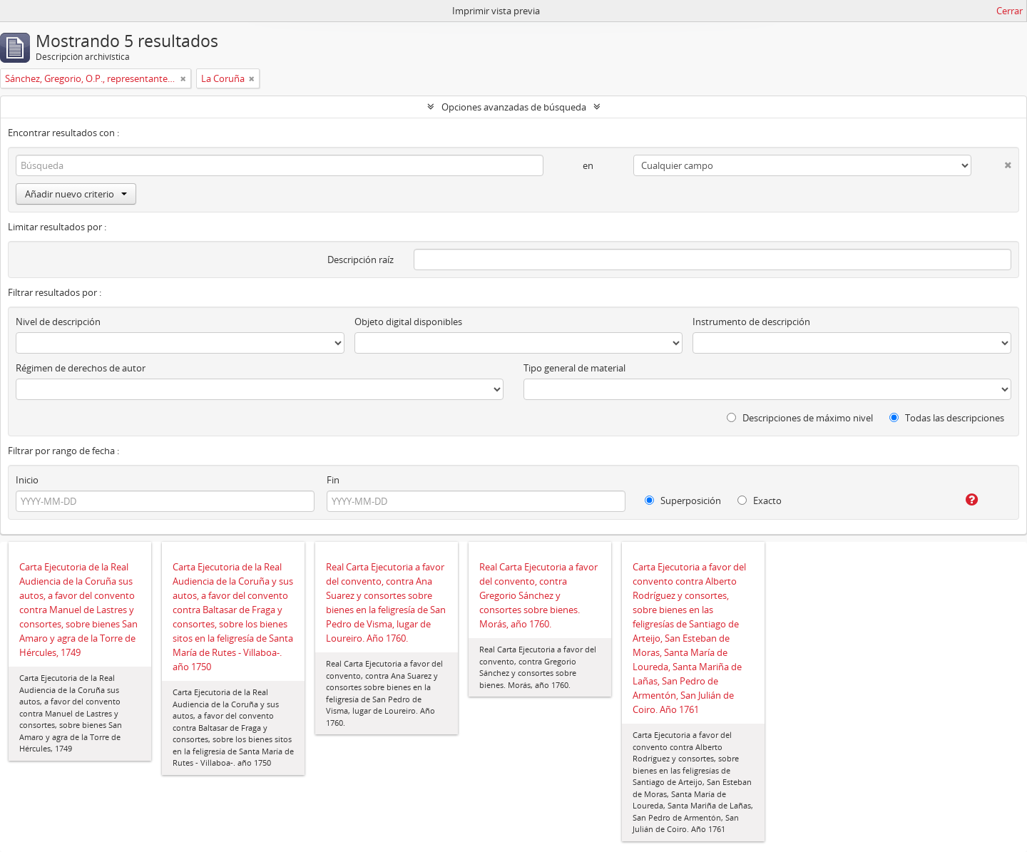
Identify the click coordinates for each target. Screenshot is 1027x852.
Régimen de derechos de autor (80, 367)
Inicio (27, 479)
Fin (333, 479)
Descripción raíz (360, 259)
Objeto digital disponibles (408, 321)
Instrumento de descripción (751, 321)
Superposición (683, 500)
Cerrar (1009, 10)
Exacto (759, 500)
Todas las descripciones (946, 417)
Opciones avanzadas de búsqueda (513, 107)
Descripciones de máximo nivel (800, 417)
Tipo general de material (574, 367)
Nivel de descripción (58, 321)
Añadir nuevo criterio (76, 194)
